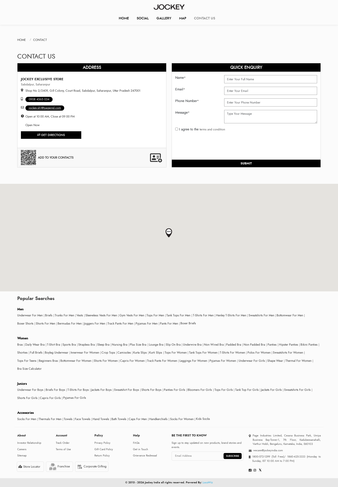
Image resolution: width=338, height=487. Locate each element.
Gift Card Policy (103, 449)
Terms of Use (63, 449)
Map (182, 18)
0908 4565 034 (39, 99)
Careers (21, 449)
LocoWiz (208, 482)
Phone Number (187, 101)
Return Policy (102, 456)
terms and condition (212, 129)
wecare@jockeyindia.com (268, 450)
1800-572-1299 (261, 457)
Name (180, 77)
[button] (169, 233)
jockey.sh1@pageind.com (45, 108)
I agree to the (200, 129)
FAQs (136, 443)
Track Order (62, 443)
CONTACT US (204, 18)
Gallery (163, 18)
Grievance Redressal (145, 456)
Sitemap (22, 456)
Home (124, 18)
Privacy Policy (102, 443)
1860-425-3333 (296, 457)
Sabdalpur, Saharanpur (35, 84)
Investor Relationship (29, 443)
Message (182, 112)
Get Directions (51, 135)
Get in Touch (140, 449)
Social (143, 18)
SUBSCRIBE (232, 456)
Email (180, 89)
